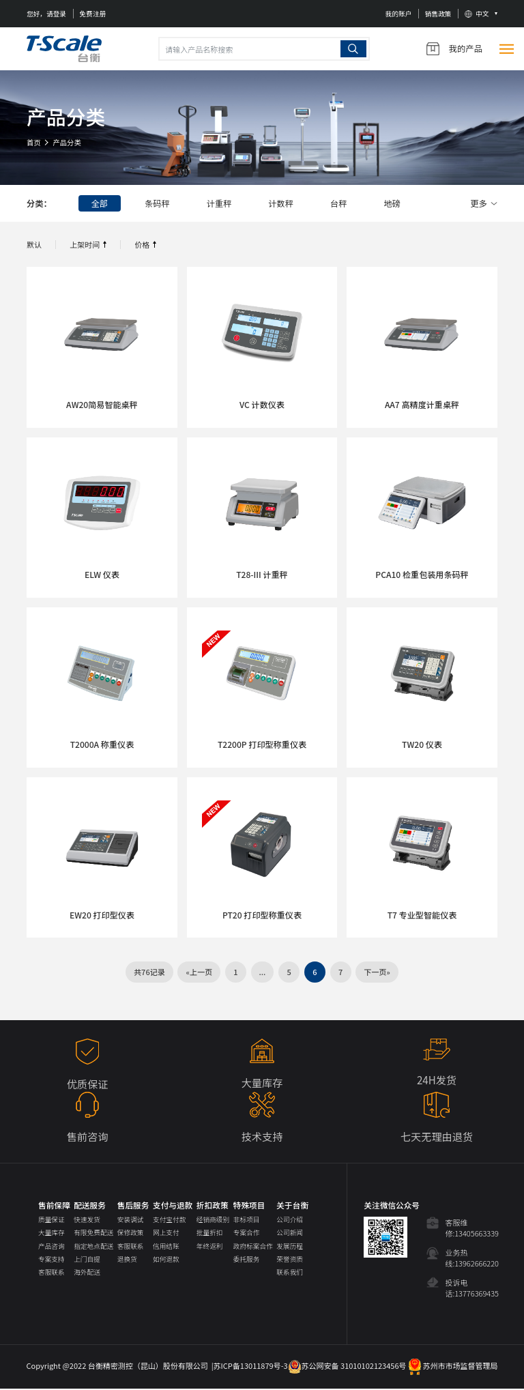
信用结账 (166, 1246)
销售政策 (438, 13)
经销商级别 (212, 1221)
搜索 (353, 48)
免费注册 (92, 13)
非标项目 (246, 1221)
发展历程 (289, 1246)
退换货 (127, 1260)
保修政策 (130, 1234)
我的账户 (398, 13)
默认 (34, 244)
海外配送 (87, 1273)
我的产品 (454, 48)
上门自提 (87, 1260)
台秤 (342, 203)
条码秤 (158, 203)
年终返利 (209, 1246)
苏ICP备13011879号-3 (251, 1366)
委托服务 (246, 1260)
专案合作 (246, 1234)
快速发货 (87, 1221)
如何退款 (166, 1260)
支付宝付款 (169, 1221)
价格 (141, 244)
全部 (99, 203)
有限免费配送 (93, 1234)
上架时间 (85, 244)
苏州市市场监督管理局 (452, 1366)
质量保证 (51, 1221)
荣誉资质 (289, 1260)
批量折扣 (209, 1234)
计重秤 (220, 203)
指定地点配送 (93, 1246)
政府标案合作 (253, 1246)
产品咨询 (51, 1246)
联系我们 (289, 1273)
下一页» (377, 972)
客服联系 (51, 1273)
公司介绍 (289, 1221)
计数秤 (283, 203)
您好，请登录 (46, 13)
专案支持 (51, 1260)
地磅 (396, 203)
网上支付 (166, 1234)
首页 (34, 142)
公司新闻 (289, 1234)
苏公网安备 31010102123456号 (347, 1366)
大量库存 (51, 1234)
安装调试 (130, 1221)
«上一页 (199, 972)
